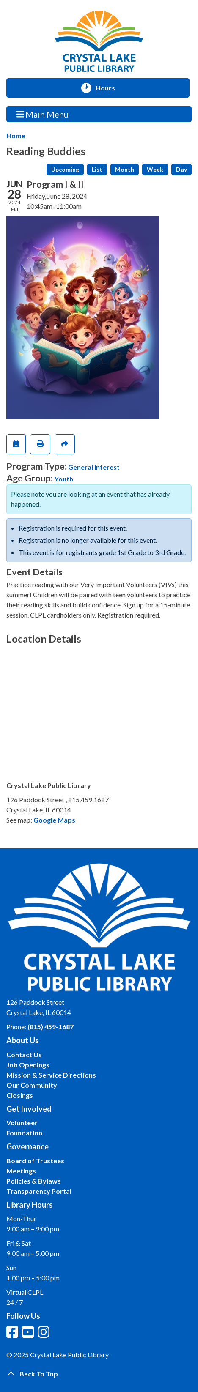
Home (15, 135)
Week (155, 169)
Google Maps (54, 820)
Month (124, 169)
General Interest (94, 467)
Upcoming (65, 169)
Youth (64, 479)
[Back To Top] (99, 1373)
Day (181, 169)
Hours (109, 88)
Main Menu (42, 114)
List (97, 169)
